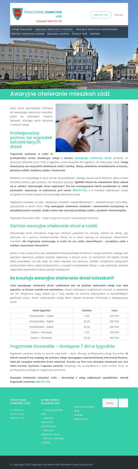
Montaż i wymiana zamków (27, 32)
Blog (76, 410)
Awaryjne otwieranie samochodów (97, 28)
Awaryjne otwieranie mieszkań (54, 28)
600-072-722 (101, 14)
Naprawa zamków (58, 32)
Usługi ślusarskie (21, 28)
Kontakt (118, 14)
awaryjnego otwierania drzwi (93, 158)
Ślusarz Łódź (79, 32)
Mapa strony (81, 418)
